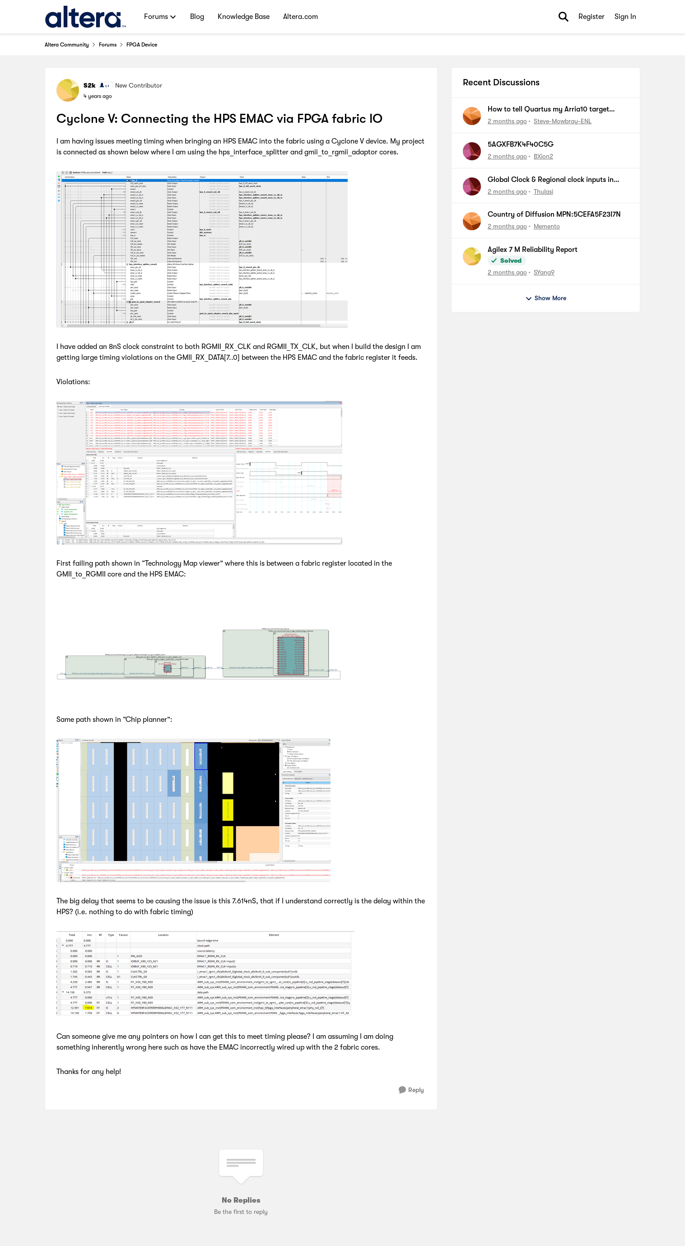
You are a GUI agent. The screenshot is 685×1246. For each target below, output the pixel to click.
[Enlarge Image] (241, 249)
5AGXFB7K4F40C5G (521, 144)
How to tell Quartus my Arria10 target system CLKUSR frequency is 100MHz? (549, 109)
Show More (545, 298)
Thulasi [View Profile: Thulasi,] (543, 191)
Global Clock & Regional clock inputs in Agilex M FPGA (551, 180)
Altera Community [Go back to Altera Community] (67, 45)
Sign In (625, 17)
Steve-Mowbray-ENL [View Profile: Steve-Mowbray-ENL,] (563, 121)
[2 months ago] (507, 121)
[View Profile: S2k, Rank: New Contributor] (67, 90)
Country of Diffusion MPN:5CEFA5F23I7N (554, 214)
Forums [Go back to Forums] (107, 45)
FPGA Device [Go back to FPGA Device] (141, 45)
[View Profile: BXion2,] (472, 151)
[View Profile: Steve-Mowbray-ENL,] (472, 116)
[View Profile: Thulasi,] (472, 186)
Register (591, 17)
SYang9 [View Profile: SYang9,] (544, 272)
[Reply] (411, 1090)
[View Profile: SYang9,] (472, 256)
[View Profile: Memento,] (472, 221)
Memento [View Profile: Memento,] (547, 226)
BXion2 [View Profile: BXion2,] (543, 156)
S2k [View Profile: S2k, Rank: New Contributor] (90, 85)
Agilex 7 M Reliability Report (533, 250)
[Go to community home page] (85, 16)
